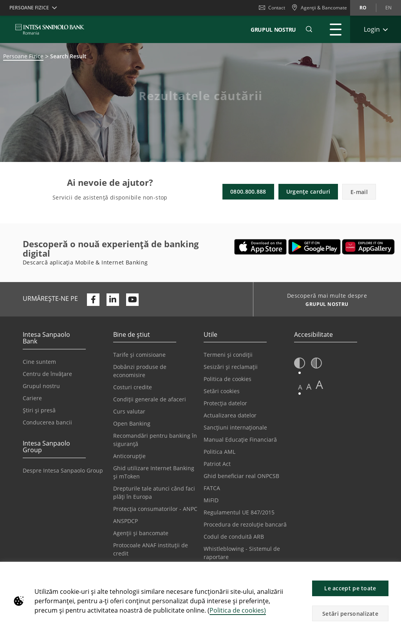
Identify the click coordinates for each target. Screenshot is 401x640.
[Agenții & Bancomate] (319, 8)
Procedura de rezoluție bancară (245, 524)
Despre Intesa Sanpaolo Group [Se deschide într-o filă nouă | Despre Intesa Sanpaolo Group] (63, 470)
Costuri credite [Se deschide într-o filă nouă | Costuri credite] (132, 387)
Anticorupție (129, 456)
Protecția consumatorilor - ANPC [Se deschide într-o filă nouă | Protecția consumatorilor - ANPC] (155, 508)
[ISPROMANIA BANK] (49, 29)
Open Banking (131, 423)
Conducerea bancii (47, 422)
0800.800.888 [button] (248, 191)
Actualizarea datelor (230, 415)
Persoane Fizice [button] (29, 7)
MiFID (211, 500)
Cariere (32, 398)
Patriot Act (217, 463)
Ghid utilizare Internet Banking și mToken (153, 472)
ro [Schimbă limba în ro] (363, 7)
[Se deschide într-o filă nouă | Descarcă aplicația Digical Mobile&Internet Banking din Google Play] (314, 247)
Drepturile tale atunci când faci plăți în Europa (154, 492)
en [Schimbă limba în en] (388, 7)
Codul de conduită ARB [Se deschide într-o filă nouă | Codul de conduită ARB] (234, 536)
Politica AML (219, 451)
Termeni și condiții (228, 354)
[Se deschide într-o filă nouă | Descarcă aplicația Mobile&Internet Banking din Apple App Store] (260, 247)
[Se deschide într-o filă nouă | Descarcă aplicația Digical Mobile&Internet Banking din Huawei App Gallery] (368, 247)
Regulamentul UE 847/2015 (239, 512)
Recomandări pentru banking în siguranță (155, 440)
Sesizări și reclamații (231, 366)
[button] (391, 572)
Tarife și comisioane (139, 354)
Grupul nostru (41, 386)
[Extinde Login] (375, 29)
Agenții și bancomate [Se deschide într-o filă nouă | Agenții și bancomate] (140, 533)
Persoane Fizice (23, 56)
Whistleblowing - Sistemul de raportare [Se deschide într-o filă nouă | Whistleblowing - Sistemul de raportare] (242, 553)
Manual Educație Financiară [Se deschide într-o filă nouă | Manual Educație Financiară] (240, 439)
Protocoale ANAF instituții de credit (150, 549)
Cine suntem (39, 361)
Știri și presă (39, 410)
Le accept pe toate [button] (350, 588)
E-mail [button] (359, 192)
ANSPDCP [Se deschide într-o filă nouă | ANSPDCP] (125, 521)
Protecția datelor (225, 403)
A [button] (300, 387)
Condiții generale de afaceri (149, 399)
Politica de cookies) (238, 610)
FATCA (212, 488)
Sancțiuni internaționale (235, 427)
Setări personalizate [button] (350, 613)
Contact (272, 7)
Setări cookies (222, 391)
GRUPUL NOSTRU (273, 29)
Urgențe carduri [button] (308, 191)
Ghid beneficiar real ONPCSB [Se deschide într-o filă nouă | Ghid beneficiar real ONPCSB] (241, 476)
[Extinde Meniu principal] (335, 29)
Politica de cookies (227, 379)
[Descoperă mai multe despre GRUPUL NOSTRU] (324, 305)
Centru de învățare (47, 374)
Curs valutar (129, 411)
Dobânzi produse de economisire (139, 371)
